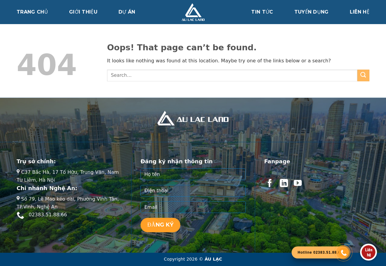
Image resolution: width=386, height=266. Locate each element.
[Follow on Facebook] (270, 183)
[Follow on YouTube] (298, 183)
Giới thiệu (83, 12)
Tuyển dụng (311, 12)
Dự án (127, 12)
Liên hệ (359, 12)
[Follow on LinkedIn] (284, 183)
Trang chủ (32, 12)
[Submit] (363, 75)
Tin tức (262, 12)
